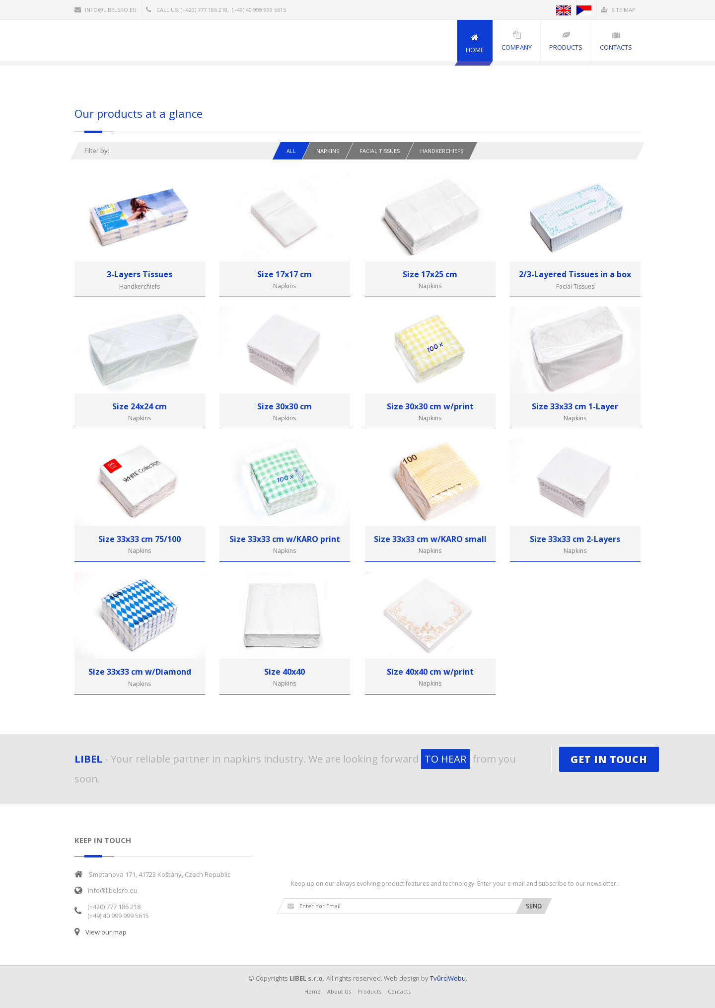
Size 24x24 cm (139, 406)
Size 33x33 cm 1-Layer (575, 406)
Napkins (327, 151)
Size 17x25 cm (430, 274)
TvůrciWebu (448, 978)
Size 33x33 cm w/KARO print (284, 539)
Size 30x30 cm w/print (430, 406)
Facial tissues (379, 151)
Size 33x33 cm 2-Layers (575, 539)
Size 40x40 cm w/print (430, 671)
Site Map (618, 9)
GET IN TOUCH (609, 759)
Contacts (399, 991)
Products (369, 991)
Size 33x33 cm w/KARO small (430, 539)
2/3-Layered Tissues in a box (575, 274)
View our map (106, 932)
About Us (339, 991)
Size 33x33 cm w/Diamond (139, 671)
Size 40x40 (284, 671)
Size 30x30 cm (284, 406)
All (291, 151)
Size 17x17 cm (284, 274)
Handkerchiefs (441, 151)
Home (312, 991)
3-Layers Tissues (139, 274)
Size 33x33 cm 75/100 (139, 539)
